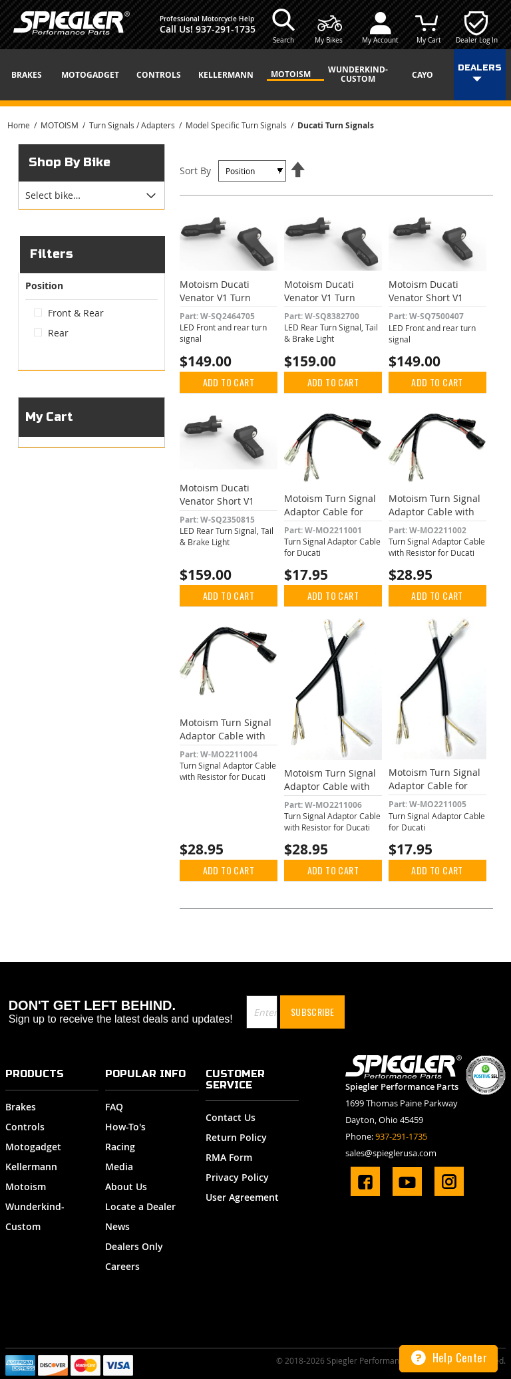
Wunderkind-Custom (35, 1216)
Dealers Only (134, 1246)
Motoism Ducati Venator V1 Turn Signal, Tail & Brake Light (326, 304)
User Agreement (242, 1197)
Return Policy (236, 1137)
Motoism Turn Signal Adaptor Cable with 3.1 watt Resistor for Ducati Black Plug (434, 518)
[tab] (91, 195)
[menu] (255, 74)
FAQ (114, 1106)
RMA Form (229, 1157)
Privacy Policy (237, 1177)
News (117, 1226)
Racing (120, 1146)
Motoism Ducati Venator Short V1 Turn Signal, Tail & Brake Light (219, 507)
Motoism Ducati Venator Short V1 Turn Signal (426, 297)
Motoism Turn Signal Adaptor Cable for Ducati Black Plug (330, 511)
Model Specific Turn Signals (237, 125)
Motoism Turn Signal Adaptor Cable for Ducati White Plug (434, 785)
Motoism (25, 1186)
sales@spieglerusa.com (390, 1153)
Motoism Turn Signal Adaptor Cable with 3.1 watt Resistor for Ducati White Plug (330, 793)
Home (19, 125)
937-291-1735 (226, 29)
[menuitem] (31, 75)
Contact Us (231, 1117)
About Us (126, 1186)
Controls (25, 1126)
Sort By (195, 170)
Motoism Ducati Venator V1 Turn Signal (215, 297)
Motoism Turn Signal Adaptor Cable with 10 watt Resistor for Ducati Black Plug (225, 742)
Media (119, 1166)
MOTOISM (61, 125)
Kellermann (31, 1166)
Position (44, 286)
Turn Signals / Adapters (133, 125)
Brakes (20, 1106)
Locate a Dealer (140, 1206)
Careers (122, 1266)
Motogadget (33, 1146)
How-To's (125, 1126)
